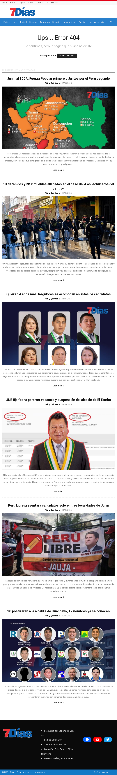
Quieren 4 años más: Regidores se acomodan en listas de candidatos (58, 294)
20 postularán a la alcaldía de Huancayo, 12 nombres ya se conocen (58, 611)
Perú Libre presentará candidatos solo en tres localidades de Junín (58, 505)
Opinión (82, 22)
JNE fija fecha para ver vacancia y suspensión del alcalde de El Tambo (58, 400)
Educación (45, 22)
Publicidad (40, 3)
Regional (33, 22)
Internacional (70, 22)
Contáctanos (52, 3)
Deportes (56, 22)
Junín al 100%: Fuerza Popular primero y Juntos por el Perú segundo (58, 78)
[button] (111, 22)
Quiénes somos (26, 3)
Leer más (58, 170)
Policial (23, 22)
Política (7, 22)
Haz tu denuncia (96, 22)
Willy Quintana (52, 83)
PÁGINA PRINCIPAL (67, 56)
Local (15, 22)
